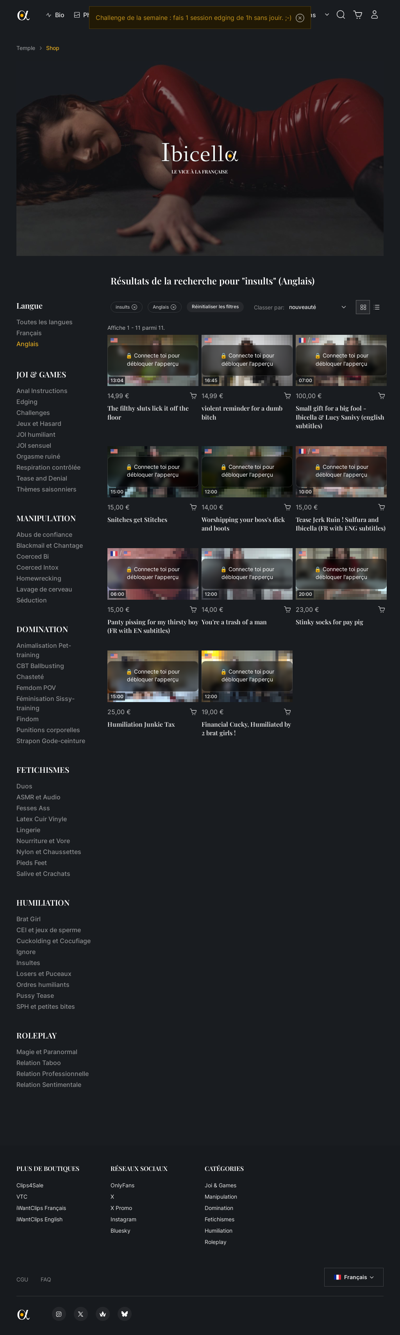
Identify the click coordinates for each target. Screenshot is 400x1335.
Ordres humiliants (43, 984)
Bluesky (120, 1230)
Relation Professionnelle (52, 1074)
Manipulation (221, 1196)
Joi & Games (220, 1185)
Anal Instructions (42, 391)
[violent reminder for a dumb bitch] (247, 360)
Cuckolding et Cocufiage (53, 941)
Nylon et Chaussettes (48, 852)
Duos (24, 786)
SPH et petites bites (45, 1006)
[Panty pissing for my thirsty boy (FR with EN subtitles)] (152, 573)
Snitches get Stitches (137, 519)
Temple (25, 48)
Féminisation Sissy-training (45, 703)
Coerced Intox (37, 567)
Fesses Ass (33, 808)
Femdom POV (36, 688)
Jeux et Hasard (38, 423)
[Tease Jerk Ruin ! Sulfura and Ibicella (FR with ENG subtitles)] (341, 471)
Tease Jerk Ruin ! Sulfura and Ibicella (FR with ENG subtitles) (341, 523)
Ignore (26, 952)
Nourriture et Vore (43, 841)
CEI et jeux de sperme (48, 930)
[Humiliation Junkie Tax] (152, 676)
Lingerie (28, 830)
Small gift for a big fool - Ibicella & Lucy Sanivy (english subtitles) (340, 417)
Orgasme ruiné (38, 456)
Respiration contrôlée (48, 467)
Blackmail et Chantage (49, 545)
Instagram (123, 1219)
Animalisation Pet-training (43, 650)
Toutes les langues (44, 322)
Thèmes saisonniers (46, 489)
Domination (219, 1208)
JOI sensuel (33, 445)
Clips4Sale (29, 1185)
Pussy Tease (35, 995)
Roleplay (216, 1241)
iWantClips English (39, 1219)
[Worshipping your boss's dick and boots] (247, 471)
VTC (21, 1196)
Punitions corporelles (48, 730)
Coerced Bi (32, 556)
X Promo (121, 1208)
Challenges (33, 412)
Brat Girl (28, 919)
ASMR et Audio (38, 797)
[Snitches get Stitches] (152, 471)
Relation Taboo (38, 1063)
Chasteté (30, 677)
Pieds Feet (31, 863)
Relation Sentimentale (48, 1084)
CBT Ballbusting (40, 666)
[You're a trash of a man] (247, 573)
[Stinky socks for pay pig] (341, 573)
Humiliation (218, 1230)
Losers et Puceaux (43, 974)
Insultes (28, 963)
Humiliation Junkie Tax (141, 724)
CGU (22, 1279)
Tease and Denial (41, 478)
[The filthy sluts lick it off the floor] (152, 360)
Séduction (31, 600)
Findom (27, 719)
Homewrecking (38, 578)
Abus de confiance (44, 534)
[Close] (300, 18)
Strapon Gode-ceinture (50, 741)
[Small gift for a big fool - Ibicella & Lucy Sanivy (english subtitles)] (341, 360)
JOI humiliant (35, 434)
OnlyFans (122, 1185)
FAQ (46, 1279)
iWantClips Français (41, 1208)
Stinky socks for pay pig (329, 622)
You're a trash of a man (234, 622)
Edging (27, 402)
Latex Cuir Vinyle (41, 819)
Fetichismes (219, 1219)
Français (29, 333)
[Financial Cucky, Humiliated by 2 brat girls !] (247, 676)
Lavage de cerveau (44, 589)
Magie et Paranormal (46, 1052)
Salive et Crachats (43, 873)
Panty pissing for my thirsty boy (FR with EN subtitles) (152, 626)
